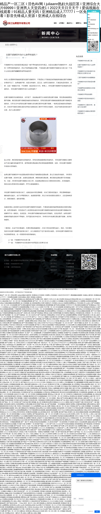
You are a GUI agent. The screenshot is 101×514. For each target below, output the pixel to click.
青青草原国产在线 (36, 331)
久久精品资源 (4, 301)
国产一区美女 (88, 344)
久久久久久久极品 (77, 370)
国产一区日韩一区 (28, 344)
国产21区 (52, 424)
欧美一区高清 (14, 438)
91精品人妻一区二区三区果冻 (89, 390)
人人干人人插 (35, 483)
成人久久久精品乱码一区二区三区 (89, 299)
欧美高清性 (93, 453)
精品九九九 (66, 418)
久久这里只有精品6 (45, 443)
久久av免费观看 (36, 406)
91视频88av (31, 453)
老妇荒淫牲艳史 (56, 491)
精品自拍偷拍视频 (79, 335)
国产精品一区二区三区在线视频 (54, 495)
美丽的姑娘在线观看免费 (11, 311)
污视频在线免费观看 (68, 374)
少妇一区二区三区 (36, 449)
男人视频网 (7, 416)
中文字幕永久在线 (90, 329)
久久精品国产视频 (30, 342)
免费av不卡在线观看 (64, 451)
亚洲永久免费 (19, 455)
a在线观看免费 (57, 368)
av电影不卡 (40, 418)
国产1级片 (86, 362)
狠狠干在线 (76, 463)
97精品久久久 (19, 445)
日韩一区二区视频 (59, 511)
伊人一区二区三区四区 (42, 487)
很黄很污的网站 (70, 404)
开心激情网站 (18, 344)
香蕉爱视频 (49, 305)
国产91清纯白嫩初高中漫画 (26, 305)
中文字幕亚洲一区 (47, 505)
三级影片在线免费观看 (30, 398)
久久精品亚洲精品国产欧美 (78, 376)
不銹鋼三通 (70, 273)
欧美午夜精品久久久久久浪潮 (84, 360)
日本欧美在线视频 (17, 418)
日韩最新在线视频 (42, 436)
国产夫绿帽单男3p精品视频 (27, 311)
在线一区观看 (27, 447)
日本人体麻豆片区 (73, 358)
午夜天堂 (12, 325)
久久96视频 (59, 301)
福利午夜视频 (9, 398)
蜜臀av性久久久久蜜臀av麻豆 (74, 420)
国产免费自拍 (46, 319)
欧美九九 (10, 352)
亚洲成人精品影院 (73, 338)
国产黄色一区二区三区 (12, 511)
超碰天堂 (92, 382)
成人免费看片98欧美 (29, 418)
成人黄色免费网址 (79, 457)
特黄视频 (96, 350)
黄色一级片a (32, 465)
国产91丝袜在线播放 (67, 424)
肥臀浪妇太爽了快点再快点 (29, 497)
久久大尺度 (57, 505)
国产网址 (33, 441)
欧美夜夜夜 (22, 438)
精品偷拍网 (56, 503)
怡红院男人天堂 (43, 497)
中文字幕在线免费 (77, 408)
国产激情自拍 (63, 475)
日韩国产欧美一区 (74, 428)
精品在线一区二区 (45, 380)
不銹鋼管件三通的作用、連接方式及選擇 (86, 106)
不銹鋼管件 (18, 71)
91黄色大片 (81, 447)
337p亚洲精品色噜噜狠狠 (63, 340)
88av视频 (5, 473)
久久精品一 (91, 378)
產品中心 (53, 263)
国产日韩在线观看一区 (43, 463)
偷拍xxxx (9, 337)
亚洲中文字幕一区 (75, 356)
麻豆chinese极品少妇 (15, 475)
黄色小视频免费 (36, 374)
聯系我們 (53, 270)
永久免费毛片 (66, 390)
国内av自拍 (82, 465)
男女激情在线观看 (80, 305)
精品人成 (35, 366)
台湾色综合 (46, 392)
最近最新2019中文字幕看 (21, 360)
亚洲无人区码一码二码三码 (79, 414)
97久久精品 (86, 354)
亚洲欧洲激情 (29, 368)
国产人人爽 (64, 428)
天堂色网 (86, 453)
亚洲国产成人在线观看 (71, 333)
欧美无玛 (79, 354)
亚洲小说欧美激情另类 (37, 461)
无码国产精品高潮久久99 (85, 315)
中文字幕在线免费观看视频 (82, 331)
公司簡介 (53, 260)
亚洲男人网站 (40, 376)
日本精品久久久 (61, 311)
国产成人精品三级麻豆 (67, 400)
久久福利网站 (8, 483)
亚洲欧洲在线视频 (16, 463)
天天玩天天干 (62, 342)
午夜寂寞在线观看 (18, 390)
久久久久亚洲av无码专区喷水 (16, 412)
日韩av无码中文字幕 (89, 410)
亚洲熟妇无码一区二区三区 (45, 360)
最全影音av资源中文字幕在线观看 (49, 372)
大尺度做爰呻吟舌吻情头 (49, 333)
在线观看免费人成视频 (78, 451)
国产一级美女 (63, 509)
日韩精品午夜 (26, 483)
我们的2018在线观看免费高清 (69, 392)
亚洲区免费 (84, 441)
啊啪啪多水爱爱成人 (23, 378)
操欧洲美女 (13, 430)
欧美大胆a (33, 469)
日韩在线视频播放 (67, 505)
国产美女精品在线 (27, 443)
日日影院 (16, 386)
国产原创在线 (62, 432)
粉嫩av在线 (8, 493)
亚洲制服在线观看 (23, 350)
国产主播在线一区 (9, 447)
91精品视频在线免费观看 (12, 303)
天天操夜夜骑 (78, 471)
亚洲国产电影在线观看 (79, 364)
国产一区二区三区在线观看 (30, 491)
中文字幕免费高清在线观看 (37, 410)
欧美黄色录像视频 (14, 358)
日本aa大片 (37, 479)
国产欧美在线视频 (59, 305)
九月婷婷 (49, 434)
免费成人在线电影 (41, 465)
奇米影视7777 (94, 352)
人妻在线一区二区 (5, 414)
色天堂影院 (65, 313)
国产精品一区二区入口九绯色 (83, 432)
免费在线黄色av (91, 404)
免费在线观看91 (53, 364)
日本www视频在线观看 (83, 311)
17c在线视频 (47, 493)
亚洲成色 (91, 333)
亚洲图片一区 (30, 424)
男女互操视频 (69, 489)
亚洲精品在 (44, 489)
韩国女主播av (71, 311)
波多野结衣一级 (73, 350)
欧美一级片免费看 (52, 412)
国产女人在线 (80, 406)
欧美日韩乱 (30, 489)
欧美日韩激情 (48, 362)
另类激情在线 (80, 313)
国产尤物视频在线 (15, 323)
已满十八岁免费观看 (49, 331)
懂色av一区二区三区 (8, 436)
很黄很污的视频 (46, 457)
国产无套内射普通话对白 (28, 493)
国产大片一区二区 (92, 398)
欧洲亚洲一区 (22, 333)
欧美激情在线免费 (17, 370)
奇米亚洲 (95, 440)
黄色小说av (91, 319)
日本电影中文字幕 (63, 317)
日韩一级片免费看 (52, 426)
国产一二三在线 (95, 418)
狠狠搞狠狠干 (53, 445)
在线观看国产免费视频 (61, 461)
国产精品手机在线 (9, 455)
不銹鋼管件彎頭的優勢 (85, 94)
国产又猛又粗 (41, 315)
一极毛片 (17, 513)
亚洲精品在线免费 (18, 337)
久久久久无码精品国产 (9, 368)
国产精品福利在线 (41, 354)
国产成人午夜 (48, 344)
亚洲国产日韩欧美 (87, 438)
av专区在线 (58, 418)
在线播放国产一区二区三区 (30, 380)
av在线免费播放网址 (21, 410)
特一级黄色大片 (83, 459)
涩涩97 (22, 342)
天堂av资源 (55, 507)
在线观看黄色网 (39, 471)
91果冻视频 (28, 404)
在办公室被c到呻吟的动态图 (67, 443)
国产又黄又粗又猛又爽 (18, 471)
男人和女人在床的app (6, 344)
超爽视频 (95, 420)
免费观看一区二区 (11, 495)
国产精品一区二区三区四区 (10, 402)
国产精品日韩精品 (16, 299)
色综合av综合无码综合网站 (67, 354)
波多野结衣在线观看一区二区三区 (82, 436)
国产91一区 (7, 418)
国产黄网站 (32, 463)
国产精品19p (17, 467)
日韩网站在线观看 (7, 499)
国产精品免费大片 (86, 428)
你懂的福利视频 (81, 404)
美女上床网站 (46, 374)
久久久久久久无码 (39, 382)
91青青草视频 (57, 313)
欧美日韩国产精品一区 (19, 356)
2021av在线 (54, 366)
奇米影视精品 (66, 487)
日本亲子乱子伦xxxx (47, 323)
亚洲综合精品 (16, 392)
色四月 (26, 337)
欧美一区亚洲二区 (18, 479)
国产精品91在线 (12, 503)
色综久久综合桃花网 (80, 422)
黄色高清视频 (60, 489)
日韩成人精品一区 (43, 321)
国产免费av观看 (87, 342)
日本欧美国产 (55, 319)
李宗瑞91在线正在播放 (21, 400)
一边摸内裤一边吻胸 (23, 321)
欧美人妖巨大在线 (80, 346)
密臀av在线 (33, 321)
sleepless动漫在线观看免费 (8, 459)
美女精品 (98, 333)
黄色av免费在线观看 (90, 370)
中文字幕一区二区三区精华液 (91, 356)
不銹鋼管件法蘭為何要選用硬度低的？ (86, 112)
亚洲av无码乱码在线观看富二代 (39, 422)
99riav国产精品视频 (77, 453)
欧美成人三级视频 (22, 396)
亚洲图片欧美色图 (11, 333)
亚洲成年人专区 (86, 440)
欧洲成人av (7, 307)
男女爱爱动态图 (83, 333)
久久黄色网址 (25, 358)
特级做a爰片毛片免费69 (21, 362)
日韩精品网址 (51, 315)
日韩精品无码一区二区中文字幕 (80, 418)
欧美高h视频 (16, 414)
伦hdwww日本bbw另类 (71, 299)
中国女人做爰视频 (53, 388)
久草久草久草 (39, 344)
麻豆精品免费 (21, 430)
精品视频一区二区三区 (37, 378)
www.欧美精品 (42, 412)
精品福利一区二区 (68, 329)
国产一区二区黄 (30, 487)
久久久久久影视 (54, 321)
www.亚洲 (24, 420)
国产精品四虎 (43, 388)
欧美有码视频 (80, 443)
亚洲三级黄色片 (46, 303)
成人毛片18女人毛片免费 (52, 386)
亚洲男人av (55, 434)
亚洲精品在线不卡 (36, 348)
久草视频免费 (40, 499)
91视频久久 (9, 491)
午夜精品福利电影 (59, 325)
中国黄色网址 (34, 388)
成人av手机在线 (63, 350)
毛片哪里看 (16, 364)
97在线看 (71, 422)
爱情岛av (51, 394)
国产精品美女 (30, 356)
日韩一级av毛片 (42, 342)
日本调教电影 (69, 382)
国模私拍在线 (44, 438)
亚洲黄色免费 (49, 400)
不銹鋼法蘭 (70, 263)
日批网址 (29, 414)
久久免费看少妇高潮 (84, 301)
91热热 (11, 451)
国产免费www (57, 344)
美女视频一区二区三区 (52, 499)
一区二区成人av (29, 346)
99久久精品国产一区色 (49, 449)
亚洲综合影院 (69, 410)
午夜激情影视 (88, 408)
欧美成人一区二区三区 (51, 370)
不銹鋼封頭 (70, 270)
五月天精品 (64, 386)
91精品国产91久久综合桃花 (41, 440)
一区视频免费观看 (14, 422)
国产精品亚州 (12, 329)
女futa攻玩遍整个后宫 (28, 467)
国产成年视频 (74, 467)
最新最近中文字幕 (18, 509)
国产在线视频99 (22, 489)
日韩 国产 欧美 (51, 479)
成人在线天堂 (70, 346)
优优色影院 (7, 404)
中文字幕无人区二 (37, 447)
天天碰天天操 (21, 424)
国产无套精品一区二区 (23, 315)
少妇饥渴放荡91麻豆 (10, 396)
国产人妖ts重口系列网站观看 (27, 376)
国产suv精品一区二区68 (12, 342)
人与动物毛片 (18, 327)
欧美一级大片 (28, 503)
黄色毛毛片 (52, 489)
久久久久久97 (40, 453)
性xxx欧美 (89, 447)
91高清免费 (76, 455)
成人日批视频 (25, 303)
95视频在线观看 (53, 354)
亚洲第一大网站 (21, 329)
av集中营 (92, 396)
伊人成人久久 (10, 372)
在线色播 (48, 491)
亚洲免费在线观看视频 (44, 485)
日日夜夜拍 (24, 392)
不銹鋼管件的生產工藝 (22, 240)
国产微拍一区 (94, 362)
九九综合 (23, 414)
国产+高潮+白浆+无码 (27, 313)
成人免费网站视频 (80, 426)
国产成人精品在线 (61, 479)
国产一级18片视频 (76, 323)
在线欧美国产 (22, 459)
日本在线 (10, 386)
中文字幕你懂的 (23, 457)
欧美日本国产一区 (55, 422)
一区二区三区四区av (63, 396)
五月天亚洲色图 (8, 394)
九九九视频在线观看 (26, 416)
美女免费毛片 (56, 481)
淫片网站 (3, 333)
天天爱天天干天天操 (33, 438)
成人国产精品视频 (50, 404)
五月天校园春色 (44, 335)
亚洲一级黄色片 (62, 358)
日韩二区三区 (73, 378)
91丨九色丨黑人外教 (30, 426)
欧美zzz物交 (31, 329)
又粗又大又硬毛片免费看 (82, 400)
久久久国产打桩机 (30, 455)
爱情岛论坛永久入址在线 (71, 465)
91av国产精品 (47, 509)
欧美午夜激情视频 (65, 380)
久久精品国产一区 (68, 360)
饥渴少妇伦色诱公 (38, 495)
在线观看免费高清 (51, 459)
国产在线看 (65, 344)
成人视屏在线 (27, 299)
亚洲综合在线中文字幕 (55, 329)
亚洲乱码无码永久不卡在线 (30, 309)
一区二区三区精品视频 (25, 495)
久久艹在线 (88, 430)
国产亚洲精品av (91, 305)
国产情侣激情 (12, 388)
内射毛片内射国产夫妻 (76, 402)
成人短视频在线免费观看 (14, 443)
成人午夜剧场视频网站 (12, 428)
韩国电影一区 (84, 352)
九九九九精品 (54, 501)
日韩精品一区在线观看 (44, 469)
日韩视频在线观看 (14, 384)
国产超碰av (5, 430)
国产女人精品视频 (55, 487)
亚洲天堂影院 (54, 440)
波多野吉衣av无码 (68, 331)
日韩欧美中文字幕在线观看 (27, 485)
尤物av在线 (14, 453)
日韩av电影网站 (85, 384)
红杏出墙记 (32, 338)
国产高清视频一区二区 (9, 315)
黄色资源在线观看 (73, 366)
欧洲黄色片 (38, 346)
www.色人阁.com (54, 436)
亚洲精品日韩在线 (89, 307)
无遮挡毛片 (82, 372)
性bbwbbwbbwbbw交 (39, 416)
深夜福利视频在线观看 (7, 408)
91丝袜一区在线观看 (65, 501)
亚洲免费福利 (90, 372)
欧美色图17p (39, 362)
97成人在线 (36, 323)
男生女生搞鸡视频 (47, 325)
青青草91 (60, 465)
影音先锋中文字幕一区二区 (21, 461)
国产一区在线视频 (68, 368)
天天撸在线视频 (89, 380)
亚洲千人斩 (83, 358)
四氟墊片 (69, 283)
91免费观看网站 (66, 441)
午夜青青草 (25, 501)
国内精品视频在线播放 (38, 481)
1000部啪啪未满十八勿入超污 (39, 445)
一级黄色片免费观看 (43, 432)
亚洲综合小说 (47, 473)
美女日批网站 (4, 325)
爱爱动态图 (96, 344)
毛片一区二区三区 (14, 301)
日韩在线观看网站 (84, 338)
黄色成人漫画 (82, 398)
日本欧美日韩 (33, 400)
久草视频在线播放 (49, 340)
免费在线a (79, 309)
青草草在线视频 (32, 352)
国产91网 (61, 426)
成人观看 (21, 354)
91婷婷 (67, 348)
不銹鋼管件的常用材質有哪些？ (86, 83)
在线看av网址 (47, 420)
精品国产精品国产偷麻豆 (81, 327)
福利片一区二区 (82, 378)
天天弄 (32, 307)
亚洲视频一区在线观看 (92, 406)
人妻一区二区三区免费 (51, 414)
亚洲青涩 (78, 321)
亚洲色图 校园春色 (35, 337)
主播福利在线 (77, 394)
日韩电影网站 (89, 469)
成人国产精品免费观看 (9, 378)
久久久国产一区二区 (36, 358)
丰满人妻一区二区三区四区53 (63, 394)
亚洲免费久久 (58, 360)
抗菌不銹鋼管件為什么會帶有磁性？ (86, 66)
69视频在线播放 (49, 447)
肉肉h (79, 342)
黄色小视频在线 (30, 499)
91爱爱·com (80, 430)
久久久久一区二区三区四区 (65, 483)
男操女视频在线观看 (74, 440)
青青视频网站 (29, 479)
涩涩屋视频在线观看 (10, 489)
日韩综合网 (5, 323)
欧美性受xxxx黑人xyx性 (17, 505)
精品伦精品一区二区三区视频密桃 (62, 457)
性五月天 (26, 445)
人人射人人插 (91, 426)
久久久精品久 (63, 507)
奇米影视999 (14, 354)
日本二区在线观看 (11, 305)
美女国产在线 (24, 428)
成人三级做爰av (8, 362)
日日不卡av (61, 410)
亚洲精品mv (55, 475)
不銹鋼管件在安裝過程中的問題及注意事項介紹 (31, 243)
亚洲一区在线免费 (45, 507)
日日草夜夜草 (88, 420)
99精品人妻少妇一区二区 (58, 406)
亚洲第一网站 (55, 398)
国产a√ (34, 317)
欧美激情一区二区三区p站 (68, 493)
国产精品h (29, 440)
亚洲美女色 (73, 396)
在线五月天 (17, 394)
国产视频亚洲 (42, 426)
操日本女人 (48, 453)
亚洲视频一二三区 (70, 430)
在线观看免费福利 (47, 477)
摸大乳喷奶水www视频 (9, 424)
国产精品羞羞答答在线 (31, 372)
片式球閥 (69, 280)
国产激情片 (70, 432)
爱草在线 (88, 457)
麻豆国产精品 (63, 412)
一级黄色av (93, 354)
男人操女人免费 (25, 513)
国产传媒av (27, 451)
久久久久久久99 (25, 386)
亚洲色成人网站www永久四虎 (35, 511)
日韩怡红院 (18, 325)
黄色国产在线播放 (83, 396)
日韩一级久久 (70, 321)
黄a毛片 (36, 443)
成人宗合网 (60, 299)
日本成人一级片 (50, 471)
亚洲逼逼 (32, 362)
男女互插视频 (62, 445)
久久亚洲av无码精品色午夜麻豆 (72, 337)
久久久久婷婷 (39, 307)
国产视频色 (39, 340)
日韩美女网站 (24, 338)
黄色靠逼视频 (26, 449)
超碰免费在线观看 (51, 410)
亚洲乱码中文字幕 (53, 384)
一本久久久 (40, 317)
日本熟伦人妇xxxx (57, 303)
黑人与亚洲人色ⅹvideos (32, 507)
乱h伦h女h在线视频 (41, 329)
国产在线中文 (88, 445)
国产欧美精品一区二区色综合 (52, 327)
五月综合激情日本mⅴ (65, 455)
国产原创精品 (39, 313)
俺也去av (62, 321)
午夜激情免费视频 (7, 313)
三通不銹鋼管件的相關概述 (86, 77)
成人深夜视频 (63, 366)
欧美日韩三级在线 (54, 335)
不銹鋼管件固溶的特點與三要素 (86, 99)
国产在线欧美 (37, 477)
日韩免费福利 (88, 461)
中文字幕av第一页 (7, 434)
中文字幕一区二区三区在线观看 (53, 307)
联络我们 (81, 498)
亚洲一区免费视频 (65, 372)
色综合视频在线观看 (82, 412)
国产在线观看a (37, 319)
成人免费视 (46, 346)
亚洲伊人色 (71, 412)
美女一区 (3, 461)
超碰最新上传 (92, 392)
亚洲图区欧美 (63, 440)
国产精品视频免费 (13, 331)
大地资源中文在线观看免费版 (20, 307)
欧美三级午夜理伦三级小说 (89, 455)
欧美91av (9, 479)
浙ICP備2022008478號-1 (70, 289)
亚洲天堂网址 (34, 335)
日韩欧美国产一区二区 (86, 467)
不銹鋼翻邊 (70, 267)
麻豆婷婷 (48, 481)
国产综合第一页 (19, 426)
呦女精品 (37, 489)
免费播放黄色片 (11, 321)
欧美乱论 (82, 350)
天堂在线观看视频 (48, 348)
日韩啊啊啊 (9, 449)
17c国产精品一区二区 (44, 398)
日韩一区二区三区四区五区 (68, 434)
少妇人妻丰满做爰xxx (39, 503)
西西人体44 (25, 436)
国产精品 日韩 (49, 461)
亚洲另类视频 (91, 348)
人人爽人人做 (92, 414)
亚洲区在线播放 (51, 408)
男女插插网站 (15, 416)
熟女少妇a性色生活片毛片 (86, 449)
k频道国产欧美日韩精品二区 (59, 378)
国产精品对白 (62, 459)
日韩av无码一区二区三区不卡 (11, 382)
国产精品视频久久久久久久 (37, 428)
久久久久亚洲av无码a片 (11, 432)
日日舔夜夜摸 (83, 392)
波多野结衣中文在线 (23, 388)
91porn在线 (57, 390)
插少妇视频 (79, 344)
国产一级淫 (37, 430)
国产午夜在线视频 (27, 323)
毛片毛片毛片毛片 (19, 499)
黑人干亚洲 (56, 362)
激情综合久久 (57, 453)
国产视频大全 (65, 376)
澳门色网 (73, 348)
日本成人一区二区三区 (78, 340)
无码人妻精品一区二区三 (22, 434)
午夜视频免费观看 (26, 301)
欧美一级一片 (94, 463)
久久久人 (48, 376)
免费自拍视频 (96, 331)
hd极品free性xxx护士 (64, 370)
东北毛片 (34, 315)
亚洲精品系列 (55, 392)
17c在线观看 (20, 368)
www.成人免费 (45, 406)
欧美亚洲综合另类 (39, 368)
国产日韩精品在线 (33, 475)
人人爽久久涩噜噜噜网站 (68, 362)
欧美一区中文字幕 (77, 307)
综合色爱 (5, 487)
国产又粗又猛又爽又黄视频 (27, 402)
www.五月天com (30, 340)
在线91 (43, 479)
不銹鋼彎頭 (70, 276)
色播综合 (22, 511)
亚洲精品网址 (52, 465)
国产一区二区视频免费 (34, 333)
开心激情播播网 (78, 382)
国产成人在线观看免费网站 (68, 315)
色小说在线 (30, 459)
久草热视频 (55, 469)
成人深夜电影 (85, 463)
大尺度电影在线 (19, 451)
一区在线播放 (61, 404)
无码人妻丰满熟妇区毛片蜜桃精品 (25, 408)
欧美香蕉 (64, 422)
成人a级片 (97, 315)
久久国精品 (83, 319)
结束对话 (90, 511)
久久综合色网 (70, 325)
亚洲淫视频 (18, 447)
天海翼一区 (53, 432)
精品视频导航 (55, 338)
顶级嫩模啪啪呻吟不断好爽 (21, 469)
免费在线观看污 (46, 430)
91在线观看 (89, 350)
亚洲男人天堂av (7, 440)
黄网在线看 (95, 342)
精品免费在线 (78, 410)
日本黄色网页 (56, 376)
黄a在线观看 (40, 455)
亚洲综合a (20, 346)
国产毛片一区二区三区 (39, 301)
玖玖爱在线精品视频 (6, 360)
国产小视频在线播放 (20, 352)
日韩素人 (79, 362)
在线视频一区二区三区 (7, 335)
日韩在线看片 (26, 406)
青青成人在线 (48, 313)
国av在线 (47, 378)
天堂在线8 (80, 303)
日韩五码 (55, 509)
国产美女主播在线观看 (44, 338)
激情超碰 (5, 338)
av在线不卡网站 (64, 467)
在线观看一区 (30, 471)
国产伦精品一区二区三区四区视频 (51, 337)
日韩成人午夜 (23, 432)
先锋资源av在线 (30, 505)
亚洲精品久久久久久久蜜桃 (60, 402)
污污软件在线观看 (28, 325)
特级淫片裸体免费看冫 (69, 497)
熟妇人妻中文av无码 (65, 364)
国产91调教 (35, 299)
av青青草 (9, 467)
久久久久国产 (96, 457)
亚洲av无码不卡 (78, 445)
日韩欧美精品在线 (10, 481)
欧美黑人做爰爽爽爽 (35, 457)
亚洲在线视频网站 (65, 436)
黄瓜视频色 (71, 309)
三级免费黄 (39, 473)
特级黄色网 (7, 471)
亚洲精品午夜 (65, 503)
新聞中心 (13, 45)
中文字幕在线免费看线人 (57, 346)
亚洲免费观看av (10, 507)
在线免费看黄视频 (94, 412)
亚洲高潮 (8, 350)
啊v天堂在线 (18, 491)
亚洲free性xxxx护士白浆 (43, 441)
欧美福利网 (60, 408)
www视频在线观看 (66, 463)
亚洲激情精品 (50, 428)
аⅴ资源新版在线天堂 (58, 420)
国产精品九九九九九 (27, 382)
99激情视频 (40, 311)
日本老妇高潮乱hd (5, 420)
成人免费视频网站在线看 (51, 467)
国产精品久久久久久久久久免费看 (67, 449)
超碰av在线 (91, 422)
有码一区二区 (76, 441)
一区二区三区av (52, 342)
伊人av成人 (87, 303)
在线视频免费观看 (7, 309)
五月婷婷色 (28, 319)
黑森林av (72, 313)
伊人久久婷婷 (51, 301)
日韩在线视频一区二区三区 (57, 438)
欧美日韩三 (25, 335)
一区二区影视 (93, 386)
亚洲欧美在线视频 (31, 412)
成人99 (39, 402)
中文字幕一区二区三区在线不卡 (12, 380)
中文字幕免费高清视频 (12, 366)
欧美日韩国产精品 (38, 404)
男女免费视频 (66, 453)
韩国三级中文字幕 (74, 388)
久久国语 (55, 443)
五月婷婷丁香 (90, 368)
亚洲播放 (60, 333)
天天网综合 (9, 327)
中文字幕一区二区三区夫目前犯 (45, 356)
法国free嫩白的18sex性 (74, 438)
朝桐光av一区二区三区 (67, 499)
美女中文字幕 (90, 335)
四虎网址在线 (75, 390)
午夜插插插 (41, 400)
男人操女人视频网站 (19, 440)
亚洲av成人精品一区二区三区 (23, 477)
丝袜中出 (54, 483)
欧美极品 (57, 400)
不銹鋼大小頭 (70, 260)
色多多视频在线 (49, 418)
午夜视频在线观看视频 (62, 356)
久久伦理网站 (20, 487)
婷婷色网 (25, 463)
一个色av (20, 503)
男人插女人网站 (16, 501)
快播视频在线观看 (41, 394)
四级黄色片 (17, 449)
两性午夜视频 (12, 374)
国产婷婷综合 (28, 390)
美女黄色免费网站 (50, 311)
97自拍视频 (16, 493)
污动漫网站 (32, 360)
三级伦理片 (40, 352)
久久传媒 (58, 428)
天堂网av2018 (9, 513)
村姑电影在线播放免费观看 (66, 416)
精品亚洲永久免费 (72, 459)
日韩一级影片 (44, 299)
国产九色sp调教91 (91, 340)
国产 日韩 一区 (17, 483)
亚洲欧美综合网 (46, 402)
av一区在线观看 (52, 416)
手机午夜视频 (18, 398)
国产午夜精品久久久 (55, 497)
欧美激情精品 (79, 424)
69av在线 (17, 313)
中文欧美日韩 (32, 432)
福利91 (13, 404)
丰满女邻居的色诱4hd (70, 301)
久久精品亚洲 (33, 501)
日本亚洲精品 (87, 309)
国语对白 (7, 453)
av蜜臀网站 (33, 436)
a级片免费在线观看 (91, 443)
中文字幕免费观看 (88, 471)
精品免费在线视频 (39, 459)
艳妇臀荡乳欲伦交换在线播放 (69, 485)
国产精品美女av (80, 374)
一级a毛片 (63, 338)
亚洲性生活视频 (7, 390)
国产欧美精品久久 (43, 501)
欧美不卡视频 (19, 372)
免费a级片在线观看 (29, 473)
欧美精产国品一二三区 (42, 424)
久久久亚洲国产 (10, 410)
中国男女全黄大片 (66, 319)
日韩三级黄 (30, 430)
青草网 (86, 382)
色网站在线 (75, 319)
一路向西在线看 (79, 329)
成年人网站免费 (25, 384)
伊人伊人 (70, 445)
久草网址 (5, 340)
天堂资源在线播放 (79, 368)
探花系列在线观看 (94, 459)
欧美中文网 (18, 335)
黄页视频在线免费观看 (13, 497)
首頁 (7, 45)
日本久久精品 (79, 416)
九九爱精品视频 (72, 342)
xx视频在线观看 (55, 463)
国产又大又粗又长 (13, 338)
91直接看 (39, 493)
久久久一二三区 (79, 469)
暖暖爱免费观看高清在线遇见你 (63, 477)
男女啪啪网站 (56, 441)
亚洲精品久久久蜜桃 (26, 366)
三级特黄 (27, 509)
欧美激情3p (67, 307)
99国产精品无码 (82, 348)
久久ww (58, 424)
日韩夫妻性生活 (86, 321)
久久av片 (44, 384)
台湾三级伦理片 (70, 426)
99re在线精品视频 (44, 475)
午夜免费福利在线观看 (66, 469)
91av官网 (38, 505)
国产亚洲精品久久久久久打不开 (21, 317)
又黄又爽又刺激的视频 (13, 441)
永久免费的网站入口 (43, 350)
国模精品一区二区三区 (51, 455)
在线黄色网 (33, 350)
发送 (97, 511)
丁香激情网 (17, 309)
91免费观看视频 (45, 483)
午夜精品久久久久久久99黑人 (55, 382)
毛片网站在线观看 (24, 331)
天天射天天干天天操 (18, 319)
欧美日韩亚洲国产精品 (23, 374)
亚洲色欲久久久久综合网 (77, 317)
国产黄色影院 (88, 424)
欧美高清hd (92, 327)
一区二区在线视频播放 (46, 309)
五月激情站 (54, 350)
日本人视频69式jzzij (67, 335)
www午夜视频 (53, 451)
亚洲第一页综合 (13, 340)
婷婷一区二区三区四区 (28, 394)
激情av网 (26, 370)
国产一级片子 (25, 422)
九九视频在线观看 (77, 380)
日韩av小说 (39, 467)
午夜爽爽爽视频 (85, 388)
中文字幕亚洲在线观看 (73, 352)
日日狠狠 (14, 350)
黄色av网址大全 (41, 408)
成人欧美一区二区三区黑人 (90, 323)
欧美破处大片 (4, 358)
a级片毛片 (9, 461)
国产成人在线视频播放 (35, 392)
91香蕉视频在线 (40, 305)
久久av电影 (11, 487)
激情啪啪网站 (6, 501)
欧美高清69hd (19, 507)
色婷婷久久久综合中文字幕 (10, 485)
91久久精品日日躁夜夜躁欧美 (65, 471)
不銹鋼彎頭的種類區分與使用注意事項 (86, 89)
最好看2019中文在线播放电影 (38, 396)
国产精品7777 (25, 441)
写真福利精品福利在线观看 (22, 348)
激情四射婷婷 (49, 352)
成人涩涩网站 (76, 384)
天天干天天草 (52, 396)
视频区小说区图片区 (51, 317)
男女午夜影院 (72, 386)
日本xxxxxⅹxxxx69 (64, 414)
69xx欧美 (10, 348)
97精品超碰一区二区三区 (62, 323)
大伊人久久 (52, 299)
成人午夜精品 (71, 406)
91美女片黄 (12, 406)
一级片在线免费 (66, 481)
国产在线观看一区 (67, 327)
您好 (75, 498)
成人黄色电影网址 (35, 303)
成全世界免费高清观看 (15, 473)
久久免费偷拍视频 (65, 384)
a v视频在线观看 (30, 354)
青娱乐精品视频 (10, 465)
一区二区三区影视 (5, 317)
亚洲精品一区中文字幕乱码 (8, 346)
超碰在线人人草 (36, 384)
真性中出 (59, 331)
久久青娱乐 (13, 457)
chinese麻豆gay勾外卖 (60, 309)
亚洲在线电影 (9, 400)
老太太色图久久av (36, 509)
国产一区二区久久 (21, 465)
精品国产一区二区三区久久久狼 (62, 473)
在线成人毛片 (55, 380)
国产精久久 (38, 325)
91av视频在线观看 (80, 325)
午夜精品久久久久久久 (76, 461)
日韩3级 (42, 491)
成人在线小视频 (36, 513)
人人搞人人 (9, 477)
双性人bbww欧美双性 (37, 386)
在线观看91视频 (91, 374)
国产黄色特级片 (28, 327)
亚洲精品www (16, 420)
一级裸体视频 (23, 453)
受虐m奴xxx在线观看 (36, 370)
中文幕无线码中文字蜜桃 (28, 364)
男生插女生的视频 (7, 426)
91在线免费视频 (87, 394)
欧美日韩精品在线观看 (50, 358)
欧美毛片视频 (64, 388)
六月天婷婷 (68, 408)
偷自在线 (21, 340)
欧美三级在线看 (43, 451)
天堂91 (19, 406)
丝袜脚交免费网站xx (70, 303)
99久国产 (75, 372)
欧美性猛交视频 (92, 325)
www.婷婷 (49, 368)
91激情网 (18, 436)
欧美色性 (35, 451)
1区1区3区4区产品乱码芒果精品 (43, 390)
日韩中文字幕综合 (56, 374)
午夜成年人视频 (60, 348)
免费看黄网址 (55, 493)
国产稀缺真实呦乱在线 (35, 420)
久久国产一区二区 (42, 364)
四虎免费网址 (20, 404)
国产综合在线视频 (82, 386)
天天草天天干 (69, 305)
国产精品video (37, 327)
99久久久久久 (55, 485)
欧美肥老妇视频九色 (93, 358)
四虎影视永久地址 (90, 317)
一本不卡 (72, 344)
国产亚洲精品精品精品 (10, 376)
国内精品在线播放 (71, 447)
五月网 (25, 475)
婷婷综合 (49, 503)
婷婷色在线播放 (69, 495)
